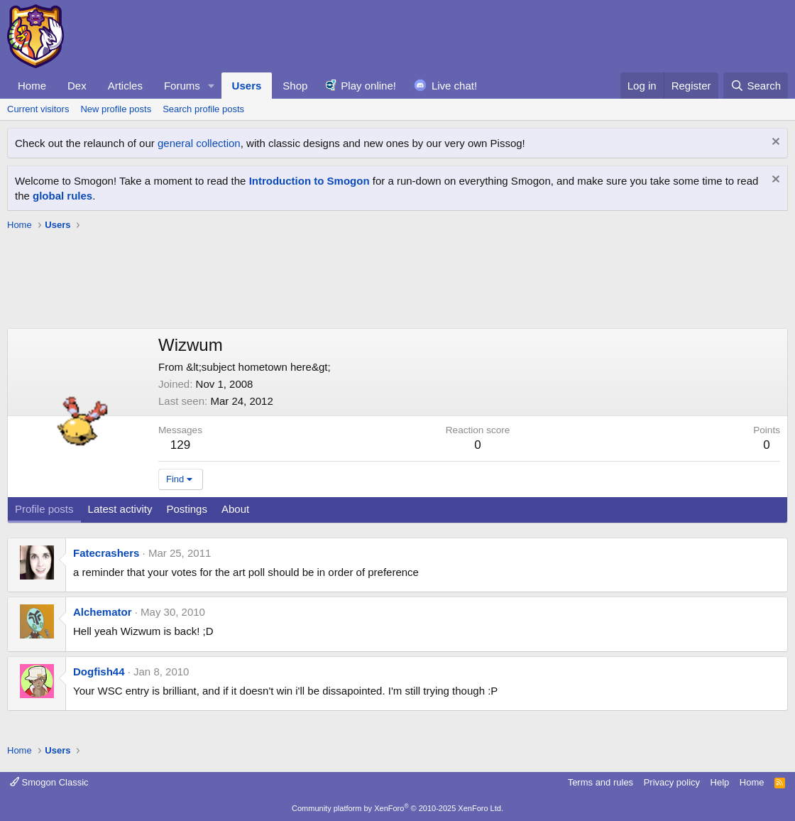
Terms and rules (600, 782)
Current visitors (38, 109)
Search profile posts (203, 109)
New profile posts (115, 109)
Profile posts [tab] (44, 509)
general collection (199, 143)
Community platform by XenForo (397, 808)
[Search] (755, 85)
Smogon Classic (49, 782)
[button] (211, 85)
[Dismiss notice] (774, 143)
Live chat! (454, 86)
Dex (77, 86)
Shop (295, 86)
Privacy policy (672, 782)
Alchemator (102, 612)
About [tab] (235, 509)
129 (180, 445)
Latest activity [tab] (120, 509)
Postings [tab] (186, 509)
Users (247, 86)
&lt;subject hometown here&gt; (258, 367)
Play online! (368, 86)
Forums (182, 86)
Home (32, 86)
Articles (125, 86)
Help (720, 782)
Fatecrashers (106, 553)
